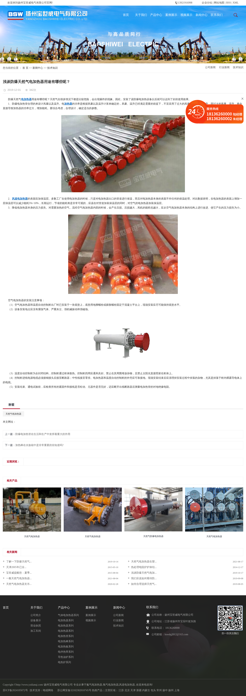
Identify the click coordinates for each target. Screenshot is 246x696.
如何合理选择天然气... (143, 584)
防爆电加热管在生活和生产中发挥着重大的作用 (42, 434)
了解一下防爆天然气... (18, 561)
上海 (177, 690)
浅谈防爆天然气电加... (143, 572)
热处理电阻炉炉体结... (143, 567)
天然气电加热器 (13, 414)
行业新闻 (224, 67)
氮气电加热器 (94, 684)
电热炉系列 (64, 662)
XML (236, 2)
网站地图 (219, 2)
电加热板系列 (66, 646)
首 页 (25, 68)
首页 (126, 14)
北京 (127, 690)
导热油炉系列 (66, 657)
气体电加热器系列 (68, 615)
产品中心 (156, 14)
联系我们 (217, 14)
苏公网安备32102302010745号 (74, 690)
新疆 (139, 690)
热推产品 (97, 690)
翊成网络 (48, 690)
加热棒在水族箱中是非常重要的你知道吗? (39, 445)
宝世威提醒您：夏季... (18, 572)
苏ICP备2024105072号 (15, 690)
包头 (153, 690)
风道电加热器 (127, 684)
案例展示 (171, 14)
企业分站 (207, 2)
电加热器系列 (66, 620)
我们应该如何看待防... (143, 578)
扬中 (165, 690)
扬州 (171, 690)
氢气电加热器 (111, 684)
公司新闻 (210, 67)
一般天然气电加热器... (18, 578)
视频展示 (186, 14)
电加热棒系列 (66, 641)
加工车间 (35, 630)
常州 (159, 690)
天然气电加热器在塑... (143, 561)
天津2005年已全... (15, 567)
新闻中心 (202, 14)
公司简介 (35, 615)
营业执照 (35, 625)
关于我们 (141, 14)
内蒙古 (146, 690)
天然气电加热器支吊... (18, 584)
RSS (228, 2)
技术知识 (52, 68)
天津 (133, 690)
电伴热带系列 (66, 651)
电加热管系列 (66, 636)
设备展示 (35, 620)
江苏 (121, 690)
